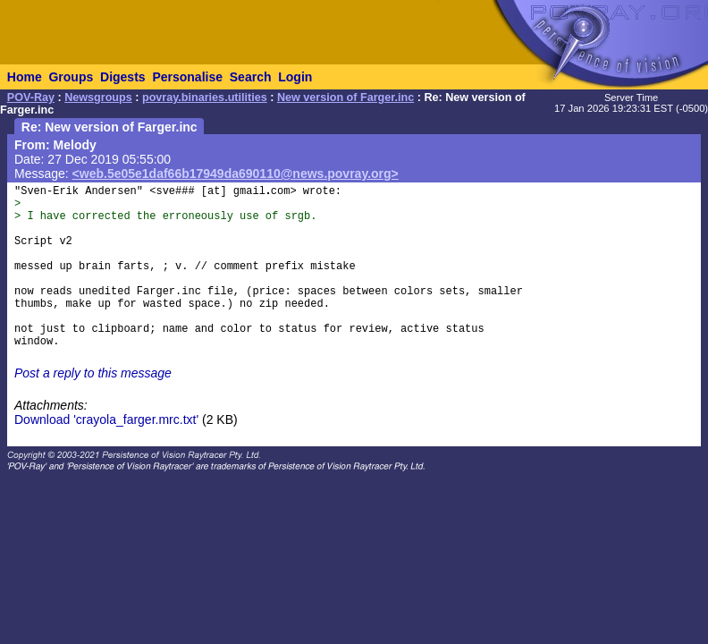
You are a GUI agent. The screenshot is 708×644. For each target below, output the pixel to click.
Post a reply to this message (93, 373)
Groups (70, 77)
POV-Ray (31, 97)
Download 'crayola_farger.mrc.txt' (106, 419)
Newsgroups (98, 97)
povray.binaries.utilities (204, 97)
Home (24, 77)
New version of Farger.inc (345, 97)
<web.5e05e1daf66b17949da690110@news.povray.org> (235, 173)
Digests (123, 77)
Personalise (187, 77)
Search (251, 77)
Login (295, 77)
